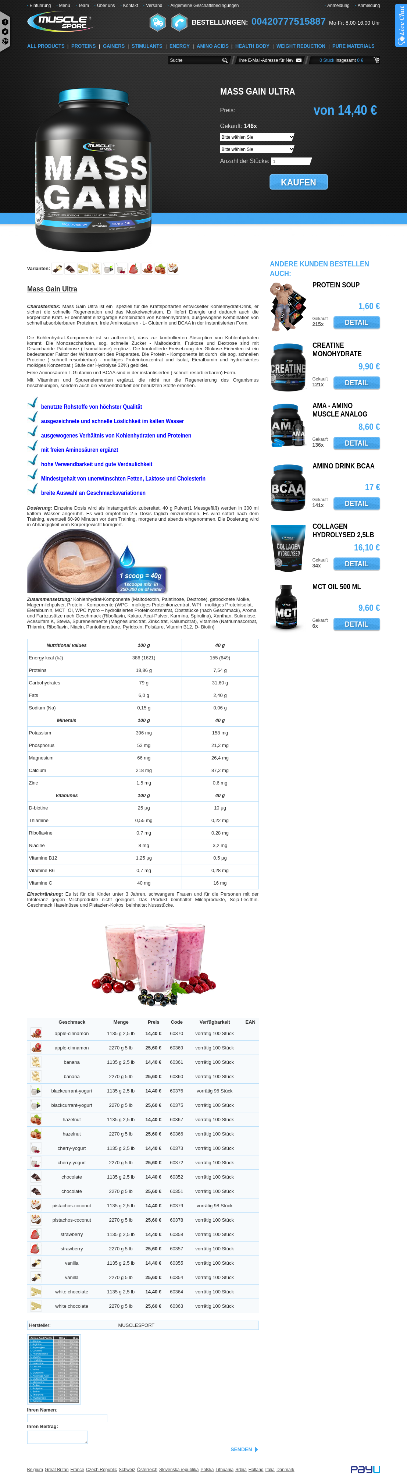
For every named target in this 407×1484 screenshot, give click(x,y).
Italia (270, 1469)
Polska (207, 1469)
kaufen (298, 182)
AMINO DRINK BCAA (344, 466)
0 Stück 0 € (341, 60)
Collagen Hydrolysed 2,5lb (343, 531)
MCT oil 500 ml (337, 587)
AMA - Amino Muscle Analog (340, 410)
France (77, 1469)
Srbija (241, 1469)
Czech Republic (101, 1469)
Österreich (147, 1469)
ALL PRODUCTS (46, 46)
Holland (256, 1469)
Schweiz (127, 1469)
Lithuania (224, 1469)
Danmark (285, 1469)
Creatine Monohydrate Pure (337, 353)
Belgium (35, 1469)
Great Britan (57, 1469)
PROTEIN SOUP (336, 285)
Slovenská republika (179, 1469)
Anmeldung (338, 5)
